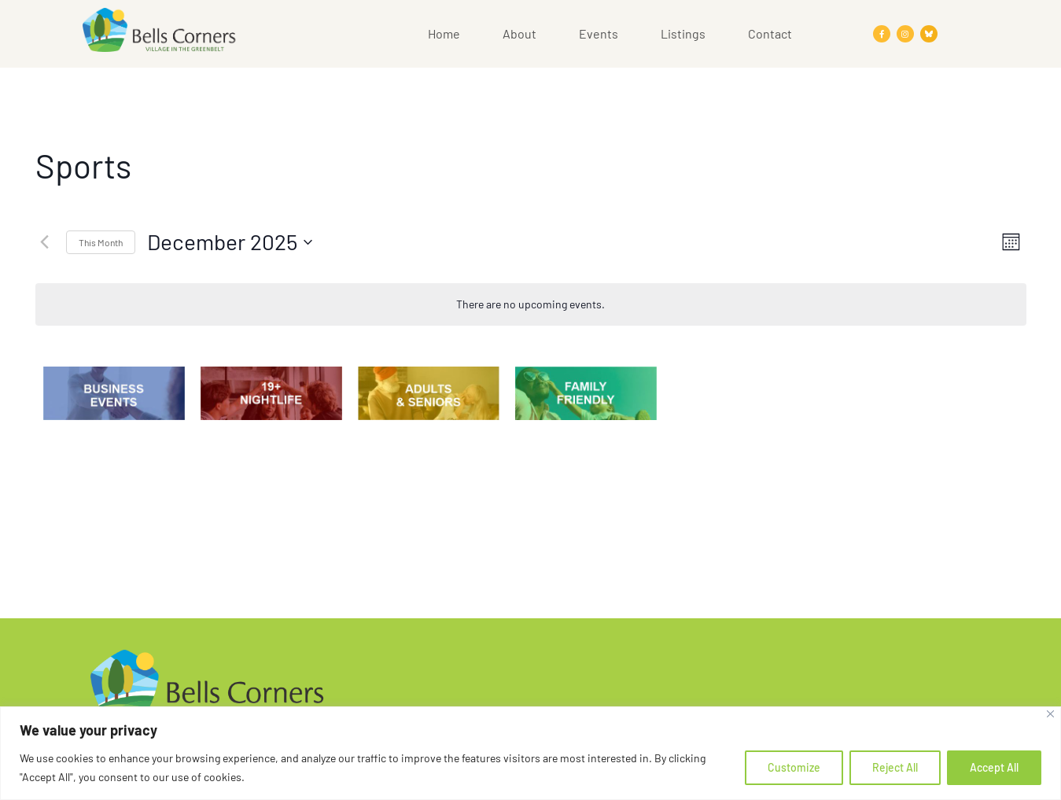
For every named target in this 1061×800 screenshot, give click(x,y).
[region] (530, 753)
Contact (770, 33)
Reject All (895, 767)
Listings (683, 33)
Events (598, 33)
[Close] (1050, 713)
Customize (794, 767)
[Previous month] (44, 242)
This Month (101, 242)
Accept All (994, 767)
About (519, 33)
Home (444, 33)
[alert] (530, 304)
